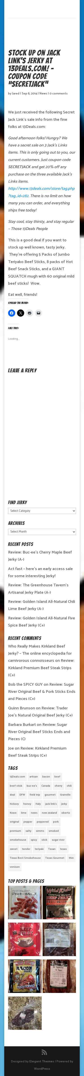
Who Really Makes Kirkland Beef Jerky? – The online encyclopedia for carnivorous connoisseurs (40, 653)
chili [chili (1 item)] (69, 786)
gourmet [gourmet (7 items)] (50, 795)
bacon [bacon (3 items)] (46, 777)
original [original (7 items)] (14, 822)
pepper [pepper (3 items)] (28, 822)
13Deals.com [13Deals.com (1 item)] (17, 777)
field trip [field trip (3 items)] (35, 795)
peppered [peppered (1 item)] (43, 822)
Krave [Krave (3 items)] (13, 813)
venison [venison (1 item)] (15, 867)
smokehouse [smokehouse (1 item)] (18, 840)
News (43, 93)
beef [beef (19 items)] (57, 777)
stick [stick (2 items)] (44, 840)
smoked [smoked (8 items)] (54, 831)
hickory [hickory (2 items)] (14, 804)
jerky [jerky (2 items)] (64, 804)
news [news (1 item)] (34, 813)
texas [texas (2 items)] (63, 849)
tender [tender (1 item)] (26, 849)
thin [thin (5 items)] (71, 858)
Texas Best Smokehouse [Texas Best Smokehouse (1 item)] (25, 858)
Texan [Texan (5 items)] (52, 849)
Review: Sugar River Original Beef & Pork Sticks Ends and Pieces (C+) (41, 691)
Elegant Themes (41, 1061)
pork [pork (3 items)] (56, 822)
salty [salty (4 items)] (28, 831)
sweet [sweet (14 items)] (13, 849)
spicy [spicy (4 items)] (34, 840)
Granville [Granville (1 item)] (65, 795)
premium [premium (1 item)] (15, 831)
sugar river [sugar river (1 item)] (58, 840)
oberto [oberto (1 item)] (65, 813)
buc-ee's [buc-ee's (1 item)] (32, 786)
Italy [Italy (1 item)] (38, 804)
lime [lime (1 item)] (23, 813)
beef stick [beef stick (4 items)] (16, 786)
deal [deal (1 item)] (12, 795)
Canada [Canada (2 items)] (45, 786)
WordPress (42, 1069)
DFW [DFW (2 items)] (22, 795)
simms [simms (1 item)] (40, 831)
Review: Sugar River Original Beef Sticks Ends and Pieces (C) (39, 732)
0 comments (59, 93)
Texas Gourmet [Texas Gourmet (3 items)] (54, 858)
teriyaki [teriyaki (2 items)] (39, 849)
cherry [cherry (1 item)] (58, 786)
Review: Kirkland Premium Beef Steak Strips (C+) (41, 668)
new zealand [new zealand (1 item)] (49, 813)
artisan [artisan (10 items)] (34, 777)
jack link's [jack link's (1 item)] (51, 804)
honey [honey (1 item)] (27, 804)
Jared (15, 93)
